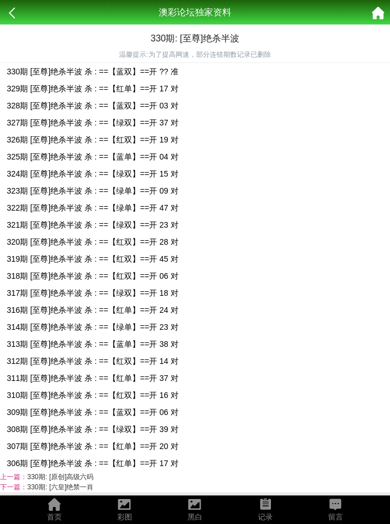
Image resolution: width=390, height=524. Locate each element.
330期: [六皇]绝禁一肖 (60, 487)
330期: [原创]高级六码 (60, 477)
